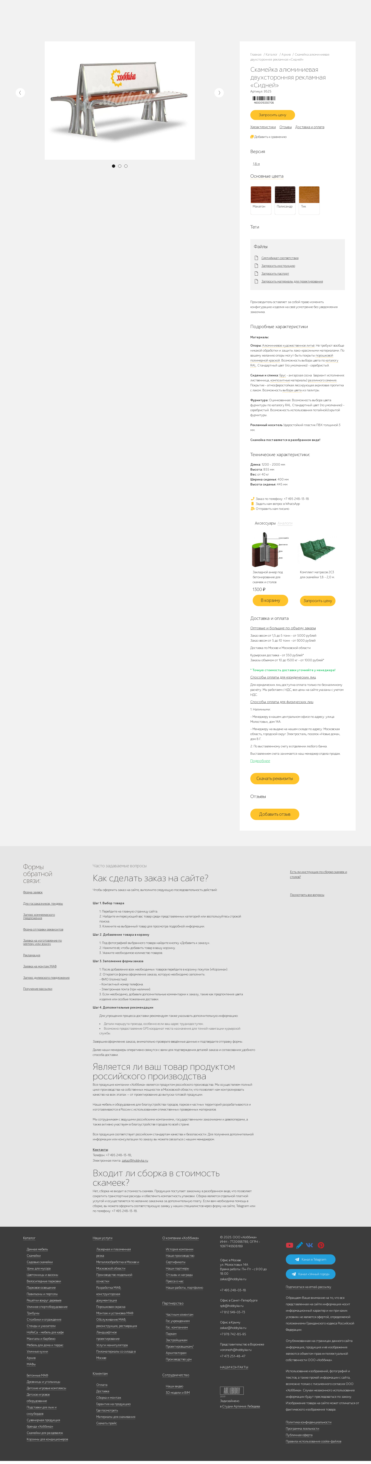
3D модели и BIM (178, 1396)
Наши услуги (102, 1241)
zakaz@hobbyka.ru (224, 24)
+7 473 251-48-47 (268, 16)
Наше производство (68, 17)
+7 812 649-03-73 (223, 20)
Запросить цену (274, 116)
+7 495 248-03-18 (233, 1293)
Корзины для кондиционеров (47, 1442)
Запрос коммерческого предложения (39, 919)
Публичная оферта (299, 1438)
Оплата (101, 1388)
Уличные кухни (37, 1355)
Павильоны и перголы (42, 1297)
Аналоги (283, 524)
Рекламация (31, 961)
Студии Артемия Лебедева (241, 1409)
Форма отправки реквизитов (43, 933)
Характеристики (263, 128)
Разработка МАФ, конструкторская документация (108, 1297)
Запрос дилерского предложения (46, 985)
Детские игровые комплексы (46, 1391)
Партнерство (171, 1307)
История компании (179, 1252)
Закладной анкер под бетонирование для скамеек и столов (268, 579)
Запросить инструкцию (278, 267)
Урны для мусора (39, 1272)
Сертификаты (176, 1265)
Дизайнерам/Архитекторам (165, 25)
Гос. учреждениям (184, 15)
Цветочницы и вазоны (42, 1278)
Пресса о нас (175, 1284)
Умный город (193, 25)
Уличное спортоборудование (47, 1310)
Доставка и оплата (121, 23)
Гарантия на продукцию (113, 1407)
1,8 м (256, 165)
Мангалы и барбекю (41, 1342)
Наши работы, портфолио (184, 1291)
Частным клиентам (160, 15)
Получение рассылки (37, 997)
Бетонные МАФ (37, 1378)
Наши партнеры (177, 1272)
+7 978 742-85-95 (268, 20)
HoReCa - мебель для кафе (45, 1335)
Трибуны (33, 1316)
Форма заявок (33, 894)
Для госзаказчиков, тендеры (43, 906)
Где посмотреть (107, 1413)
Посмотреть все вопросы (307, 899)
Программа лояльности (302, 1432)
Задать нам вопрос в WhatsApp (275, 505)
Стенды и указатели (41, 1329)
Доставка (102, 1394)
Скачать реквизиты (274, 780)
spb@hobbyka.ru (231, 1309)
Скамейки (34, 1259)
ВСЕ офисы (243, 24)
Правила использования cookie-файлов (313, 1444)
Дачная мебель (37, 1252)
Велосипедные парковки (44, 1284)
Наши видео (174, 1389)
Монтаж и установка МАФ (114, 1316)
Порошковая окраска (110, 1310)
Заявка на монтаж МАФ (40, 973)
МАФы (31, 1367)
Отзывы (285, 128)
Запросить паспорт (275, 275)
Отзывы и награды (179, 1278)
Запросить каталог (121, 17)
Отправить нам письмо (269, 510)
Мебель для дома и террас (45, 1348)
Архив (31, 1361)
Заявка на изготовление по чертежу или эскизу (42, 947)
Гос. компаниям (158, 20)
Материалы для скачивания (115, 1420)
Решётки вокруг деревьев (44, 1303)
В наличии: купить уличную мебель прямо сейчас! (185, 5)
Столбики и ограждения (44, 1323)
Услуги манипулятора (112, 1348)
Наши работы (91, 17)
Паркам (174, 20)
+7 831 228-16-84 (268, 24)
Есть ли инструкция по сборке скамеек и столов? (318, 876)
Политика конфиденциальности (308, 1425)
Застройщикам (191, 20)
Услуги (61, 23)
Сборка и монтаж (108, 1401)
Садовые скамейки (40, 1265)
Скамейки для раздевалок (45, 1436)
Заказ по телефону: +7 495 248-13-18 (279, 500)
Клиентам (100, 1377)
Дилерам (49, 23)
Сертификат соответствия (280, 259)
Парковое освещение (41, 1291)
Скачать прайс (106, 1426)
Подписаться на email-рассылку (308, 1290)
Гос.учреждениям (178, 1324)
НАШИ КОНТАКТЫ (234, 1370)
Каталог (49, 17)
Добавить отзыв (275, 816)
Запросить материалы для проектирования (292, 283)
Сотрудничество (174, 1378)
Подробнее (260, 762)
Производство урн (179, 1362)
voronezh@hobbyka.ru (236, 1353)
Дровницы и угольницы (43, 1385)
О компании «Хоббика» (179, 1241)
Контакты (90, 23)
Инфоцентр (75, 23)
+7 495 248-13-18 (222, 16)
